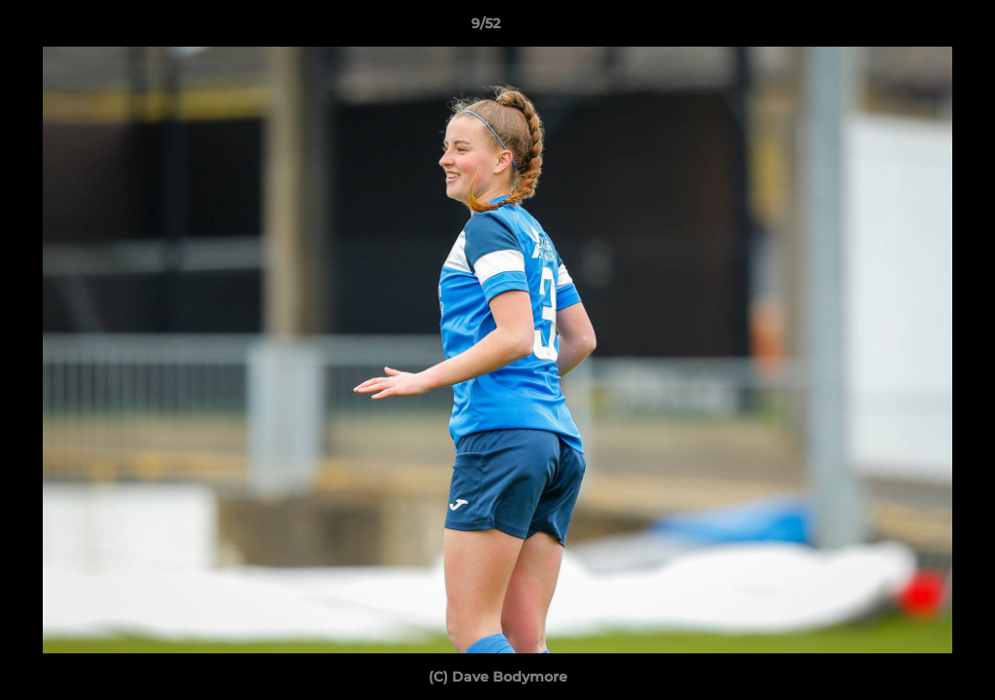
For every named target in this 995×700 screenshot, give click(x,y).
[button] (913, 28)
